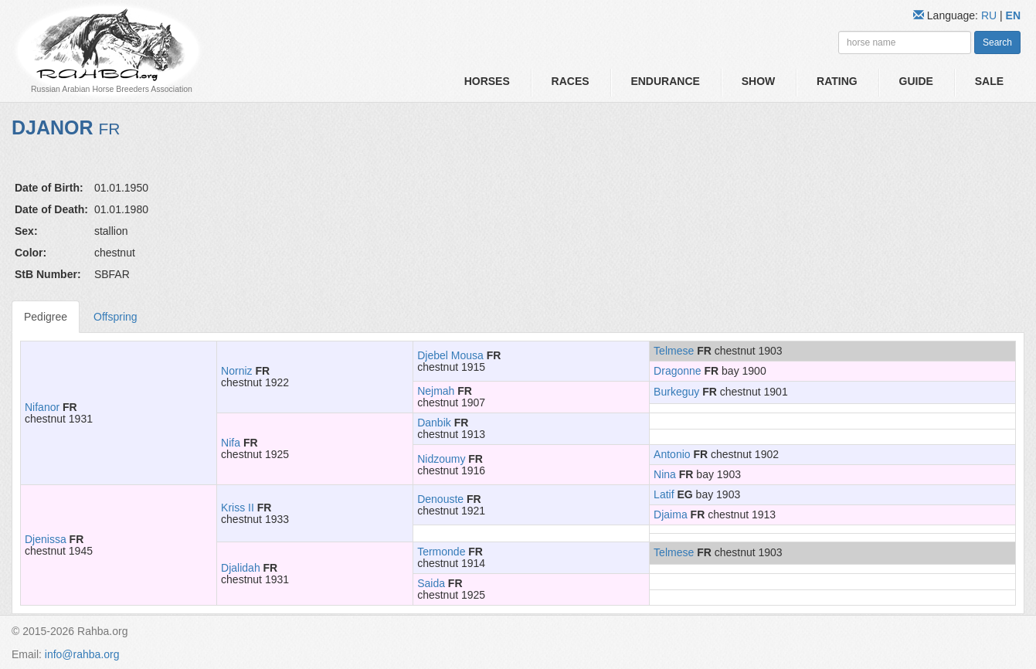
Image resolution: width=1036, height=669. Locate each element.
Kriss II (237, 507)
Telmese (674, 351)
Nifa (230, 442)
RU (990, 15)
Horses (487, 81)
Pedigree (45, 317)
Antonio (672, 454)
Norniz (236, 371)
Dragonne (677, 371)
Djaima (671, 514)
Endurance (664, 81)
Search (997, 42)
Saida (431, 583)
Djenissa (45, 539)
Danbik (434, 422)
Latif (664, 494)
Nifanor (42, 407)
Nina (665, 474)
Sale (989, 81)
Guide (916, 81)
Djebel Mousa (450, 355)
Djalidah (240, 568)
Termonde (441, 551)
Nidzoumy (441, 459)
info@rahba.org (82, 654)
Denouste (440, 499)
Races (570, 81)
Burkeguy (676, 391)
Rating (837, 81)
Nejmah (435, 391)
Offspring (115, 317)
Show (759, 81)
